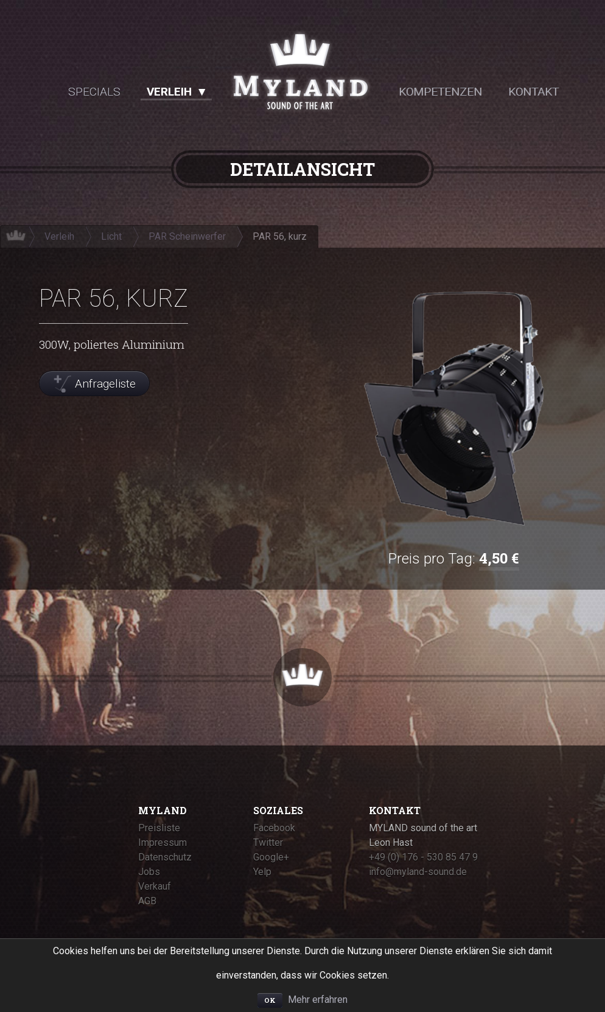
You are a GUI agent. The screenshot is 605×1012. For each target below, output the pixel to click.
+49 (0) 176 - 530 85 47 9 (423, 857)
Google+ (271, 857)
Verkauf (154, 886)
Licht (111, 236)
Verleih (169, 92)
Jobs (149, 872)
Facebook (274, 828)
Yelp (262, 872)
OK (270, 1000)
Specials (94, 92)
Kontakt (533, 92)
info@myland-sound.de (418, 872)
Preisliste (159, 828)
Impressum (162, 842)
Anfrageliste (105, 384)
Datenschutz (165, 857)
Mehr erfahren (318, 999)
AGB (147, 901)
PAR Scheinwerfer (187, 236)
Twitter (268, 842)
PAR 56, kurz (280, 236)
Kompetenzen (440, 92)
